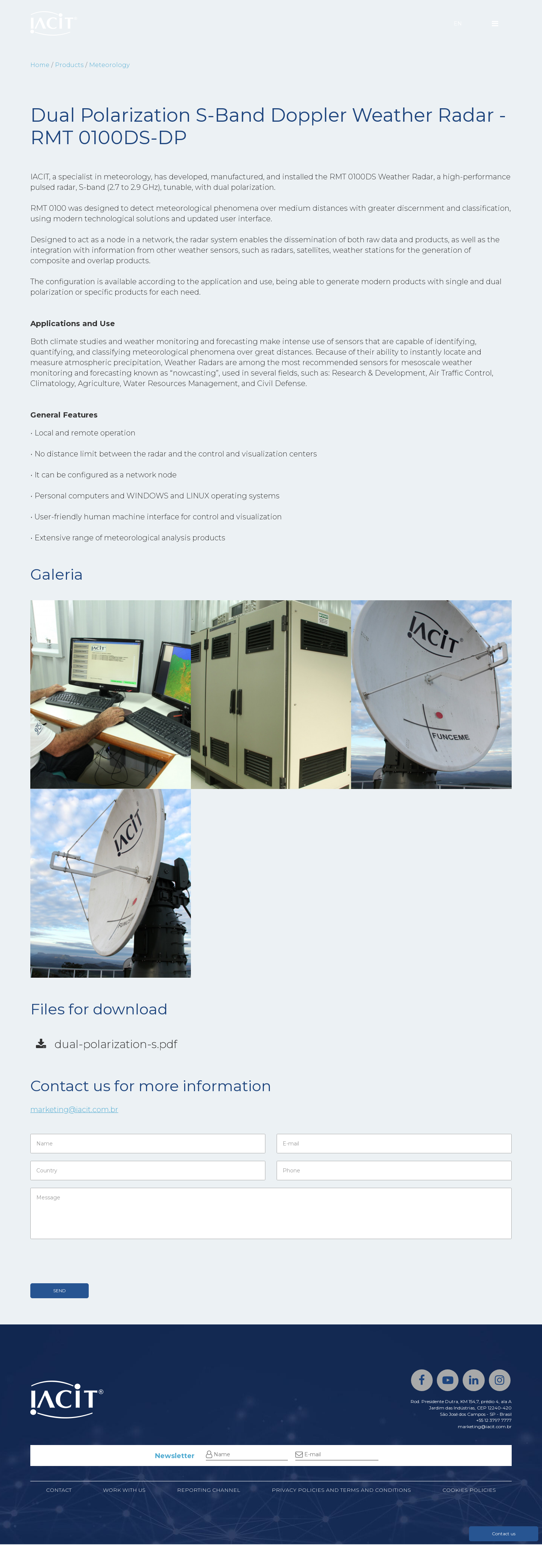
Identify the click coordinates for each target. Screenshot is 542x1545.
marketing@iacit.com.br (75, 1109)
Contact (58, 1491)
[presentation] (87, 1261)
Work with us (124, 1491)
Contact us (503, 1533)
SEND (59, 1290)
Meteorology (109, 65)
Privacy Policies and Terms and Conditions (341, 1491)
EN (458, 23)
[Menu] (495, 23)
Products (69, 65)
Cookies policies (469, 1491)
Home (39, 65)
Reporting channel (208, 1491)
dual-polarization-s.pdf (108, 1044)
